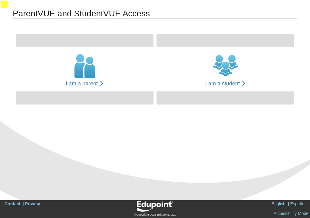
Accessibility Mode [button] (291, 213)
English (278, 203)
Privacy (32, 203)
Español (297, 203)
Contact (12, 203)
